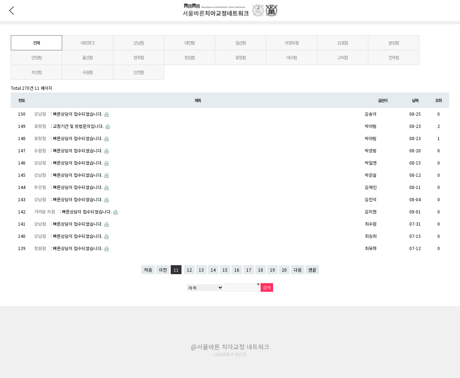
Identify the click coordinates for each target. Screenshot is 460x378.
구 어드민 (238, 354)
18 (260, 270)
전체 (36, 43)
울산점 (87, 57)
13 (201, 270)
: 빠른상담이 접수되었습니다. (77, 114)
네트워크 (87, 43)
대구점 (291, 57)
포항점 (240, 57)
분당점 (393, 43)
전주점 (393, 57)
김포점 (342, 43)
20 (284, 270)
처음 (148, 270)
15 (224, 270)
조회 (438, 100)
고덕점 (342, 57)
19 (272, 270)
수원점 (87, 72)
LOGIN (220, 354)
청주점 (138, 57)
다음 (298, 270)
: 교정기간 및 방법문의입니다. (78, 126)
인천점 (138, 72)
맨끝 (312, 270)
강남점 (138, 43)
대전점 (189, 43)
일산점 (240, 43)
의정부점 (292, 43)
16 (236, 270)
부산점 (36, 72)
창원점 (189, 57)
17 (248, 270)
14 (213, 270)
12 (189, 270)
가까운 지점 (44, 211)
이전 (163, 270)
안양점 (36, 57)
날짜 (415, 100)
